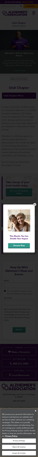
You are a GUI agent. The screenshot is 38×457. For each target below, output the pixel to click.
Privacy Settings (19, 441)
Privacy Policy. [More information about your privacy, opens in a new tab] (11, 436)
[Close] (35, 411)
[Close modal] (34, 204)
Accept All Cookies (19, 453)
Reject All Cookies (19, 447)
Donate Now (19, 245)
